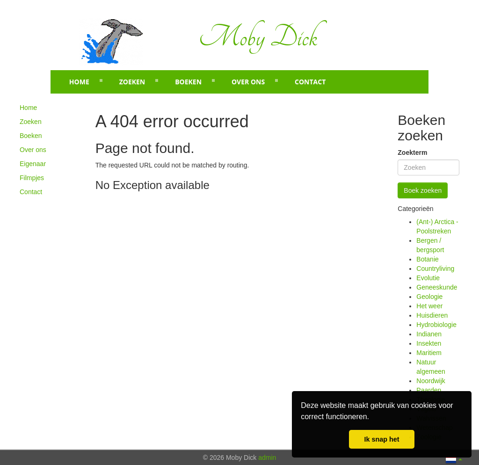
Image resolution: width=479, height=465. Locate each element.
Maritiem (429, 352)
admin (267, 457)
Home (79, 81)
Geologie (429, 296)
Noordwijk (430, 381)
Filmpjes (32, 178)
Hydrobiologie (436, 324)
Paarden (428, 390)
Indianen (429, 334)
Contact (310, 81)
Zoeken (132, 81)
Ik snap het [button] (381, 439)
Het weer (429, 306)
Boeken (188, 81)
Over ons (248, 81)
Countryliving (435, 268)
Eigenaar (33, 163)
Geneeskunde (436, 287)
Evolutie (428, 278)
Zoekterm (412, 152)
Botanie (427, 259)
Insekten (428, 343)
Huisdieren (432, 315)
